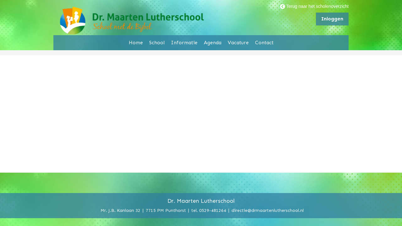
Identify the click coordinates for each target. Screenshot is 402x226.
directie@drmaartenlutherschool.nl (267, 210)
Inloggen (332, 19)
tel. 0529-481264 (208, 210)
